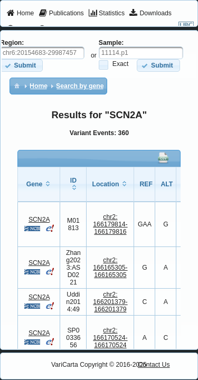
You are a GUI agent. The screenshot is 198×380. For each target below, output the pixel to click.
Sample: (111, 42)
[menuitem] (20, 13)
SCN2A (39, 219)
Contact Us (154, 364)
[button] (158, 65)
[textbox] (141, 52)
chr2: (110, 224)
